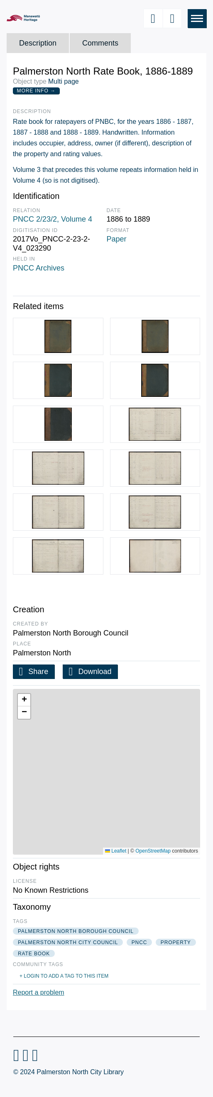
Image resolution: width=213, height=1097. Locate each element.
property (176, 942)
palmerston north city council (68, 942)
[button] (24, 700)
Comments (100, 43)
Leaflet (115, 851)
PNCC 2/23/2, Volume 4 (52, 219)
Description (37, 43)
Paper (117, 239)
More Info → (36, 91)
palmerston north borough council (76, 931)
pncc (139, 942)
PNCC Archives (38, 268)
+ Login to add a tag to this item (64, 976)
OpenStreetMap (153, 851)
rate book (34, 954)
